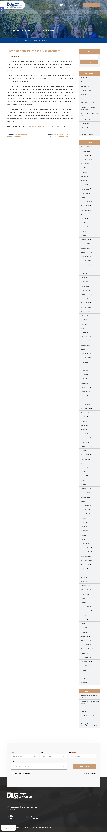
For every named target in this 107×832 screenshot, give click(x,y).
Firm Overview (19, 11)
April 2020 (84, 231)
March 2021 (84, 185)
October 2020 (85, 206)
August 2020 (84, 214)
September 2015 (86, 459)
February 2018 (85, 336)
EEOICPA (83, 94)
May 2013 (84, 577)
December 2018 (85, 294)
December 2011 (85, 649)
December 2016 (85, 396)
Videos (78, 11)
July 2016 (83, 417)
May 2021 (84, 176)
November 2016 (85, 400)
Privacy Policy (93, 773)
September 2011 (86, 661)
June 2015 (84, 472)
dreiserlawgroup (14, 56)
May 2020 (84, 227)
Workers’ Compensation (88, 134)
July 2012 (83, 619)
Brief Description (15, 761)
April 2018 (84, 328)
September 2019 (86, 261)
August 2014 (84, 514)
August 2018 (84, 311)
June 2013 (84, 573)
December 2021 (85, 147)
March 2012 (84, 636)
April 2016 (84, 429)
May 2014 (84, 526)
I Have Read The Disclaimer (22, 773)
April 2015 (84, 480)
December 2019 (85, 248)
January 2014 (85, 543)
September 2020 (86, 210)
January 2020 (85, 244)
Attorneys (32, 11)
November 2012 (85, 602)
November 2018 (85, 299)
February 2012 (85, 640)
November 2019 (85, 252)
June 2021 (84, 172)
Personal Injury (85, 98)
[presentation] (22, 780)
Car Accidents (85, 86)
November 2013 (85, 552)
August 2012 (84, 615)
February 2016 (85, 438)
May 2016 (84, 425)
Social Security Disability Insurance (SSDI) (88, 108)
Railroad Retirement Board (88, 103)
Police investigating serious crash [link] (40, 126)
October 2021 (85, 155)
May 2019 (84, 277)
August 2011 (84, 666)
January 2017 (85, 391)
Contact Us (96, 11)
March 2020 (84, 235)
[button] (2, 9)
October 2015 (85, 455)
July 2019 (83, 269)
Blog (86, 11)
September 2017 (86, 358)
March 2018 (84, 332)
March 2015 (84, 484)
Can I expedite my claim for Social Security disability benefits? (90, 725)
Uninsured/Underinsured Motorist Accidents (88, 129)
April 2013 (84, 581)
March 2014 (84, 535)
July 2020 (83, 218)
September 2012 (86, 611)
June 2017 (84, 370)
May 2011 (84, 678)
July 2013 (83, 569)
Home (9, 11)
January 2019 (85, 290)
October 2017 (85, 353)
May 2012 (84, 628)
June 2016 (84, 421)
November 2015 (85, 450)
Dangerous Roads (86, 90)
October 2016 (85, 404)
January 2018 (85, 341)
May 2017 (84, 374)
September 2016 (86, 408)
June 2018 (84, 320)
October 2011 (85, 657)
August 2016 (84, 412)
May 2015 (84, 476)
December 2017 (85, 345)
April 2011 (84, 682)
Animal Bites (84, 77)
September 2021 (86, 159)
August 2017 (84, 362)
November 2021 (85, 151)
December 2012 (85, 598)
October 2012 (85, 607)
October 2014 (85, 505)
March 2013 (84, 585)
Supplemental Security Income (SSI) (89, 114)
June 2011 (84, 674)
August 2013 (84, 564)
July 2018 (83, 315)
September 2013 (86, 560)
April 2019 (84, 282)
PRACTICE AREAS (44, 11)
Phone (41, 752)
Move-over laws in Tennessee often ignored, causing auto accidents (89, 709)
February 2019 (85, 286)
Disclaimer (86, 773)
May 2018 (84, 324)
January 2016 (85, 442)
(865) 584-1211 (15, 818)
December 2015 (85, 446)
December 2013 (85, 547)
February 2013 (85, 590)
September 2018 (86, 307)
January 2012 (85, 645)
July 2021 (83, 168)
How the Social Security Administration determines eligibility (88, 718)
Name (12, 752)
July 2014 (83, 518)
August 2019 (84, 265)
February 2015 (85, 488)
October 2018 (85, 303)
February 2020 (85, 239)
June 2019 (84, 273)
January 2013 (85, 594)
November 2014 (85, 501)
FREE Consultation (91, 5)
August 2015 (84, 463)
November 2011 (85, 653)
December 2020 (85, 197)
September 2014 (86, 509)
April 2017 (84, 379)
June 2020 (84, 223)
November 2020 (85, 201)
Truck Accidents (18, 41)
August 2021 (84, 163)
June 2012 (84, 623)
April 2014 (84, 531)
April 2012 (84, 632)
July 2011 (83, 670)
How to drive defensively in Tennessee (89, 696)
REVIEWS (56, 11)
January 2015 (85, 493)
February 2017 (85, 387)
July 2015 (83, 467)
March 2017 (84, 383)
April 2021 (84, 180)
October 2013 (85, 556)
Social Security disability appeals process (90, 702)
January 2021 (85, 193)
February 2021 (85, 189)
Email (72, 752)
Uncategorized (85, 123)
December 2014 (85, 497)
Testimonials (67, 11)
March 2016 (84, 434)
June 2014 (84, 522)
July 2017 (83, 366)
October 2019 (85, 256)
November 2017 (85, 349)
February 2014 (85, 539)
